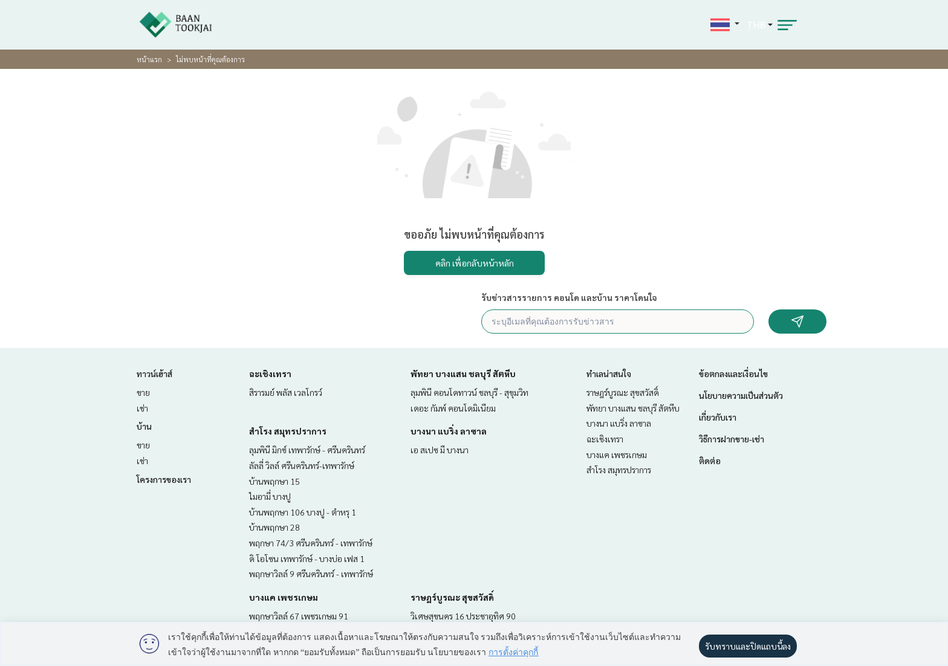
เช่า (142, 408)
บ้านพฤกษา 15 (274, 481)
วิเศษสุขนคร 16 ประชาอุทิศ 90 (463, 615)
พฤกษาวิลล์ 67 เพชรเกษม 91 (298, 615)
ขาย (143, 392)
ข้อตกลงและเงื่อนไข (733, 373)
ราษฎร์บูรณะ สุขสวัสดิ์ (452, 597)
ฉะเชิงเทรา (270, 373)
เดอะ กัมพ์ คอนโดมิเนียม (453, 408)
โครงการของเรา (164, 479)
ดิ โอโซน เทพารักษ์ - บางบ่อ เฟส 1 (307, 558)
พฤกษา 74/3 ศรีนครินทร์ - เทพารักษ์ (310, 542)
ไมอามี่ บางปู (270, 496)
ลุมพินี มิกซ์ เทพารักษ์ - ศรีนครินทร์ (307, 449)
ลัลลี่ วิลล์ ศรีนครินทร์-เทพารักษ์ (301, 465)
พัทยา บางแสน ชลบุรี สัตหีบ (463, 373)
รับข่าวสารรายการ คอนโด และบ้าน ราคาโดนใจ (569, 297)
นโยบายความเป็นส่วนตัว (741, 395)
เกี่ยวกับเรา (717, 417)
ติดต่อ (710, 460)
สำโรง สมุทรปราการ (287, 430)
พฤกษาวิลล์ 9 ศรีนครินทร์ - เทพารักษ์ (311, 573)
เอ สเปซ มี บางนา (440, 449)
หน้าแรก (149, 59)
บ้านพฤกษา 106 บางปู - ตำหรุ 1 (302, 511)
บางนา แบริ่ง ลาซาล (449, 430)
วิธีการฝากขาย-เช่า (731, 438)
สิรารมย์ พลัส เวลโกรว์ (285, 392)
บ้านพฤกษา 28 (274, 527)
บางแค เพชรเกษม (283, 597)
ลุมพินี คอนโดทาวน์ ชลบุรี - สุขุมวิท (469, 392)
